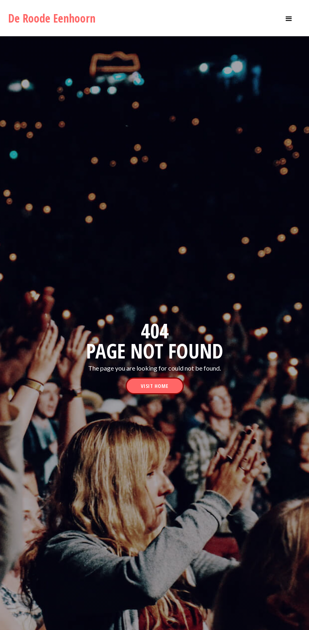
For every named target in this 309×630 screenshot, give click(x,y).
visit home (155, 386)
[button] (289, 18)
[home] (55, 18)
